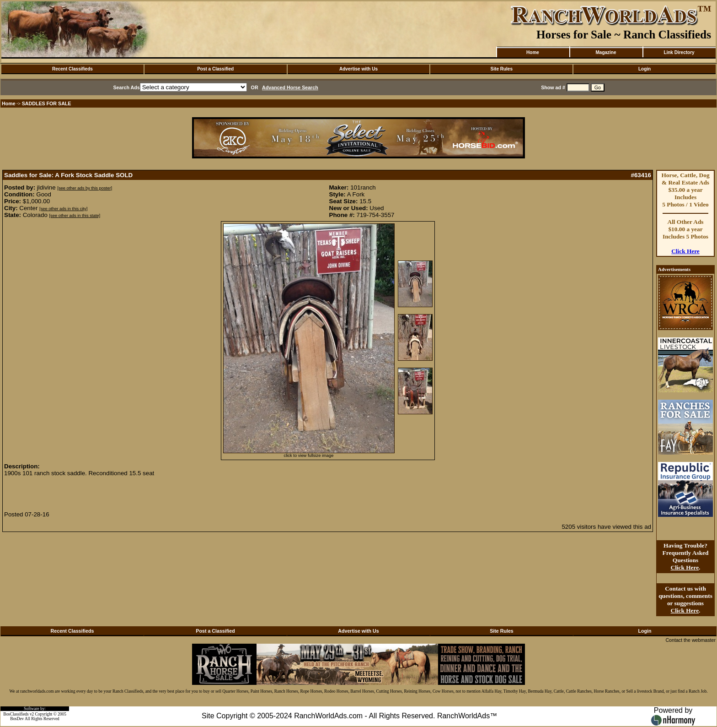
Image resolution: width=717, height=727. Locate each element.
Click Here (685, 251)
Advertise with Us (358, 68)
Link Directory (678, 52)
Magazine (605, 52)
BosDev (17, 718)
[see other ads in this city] (63, 208)
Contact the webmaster (690, 640)
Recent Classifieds (72, 68)
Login (644, 68)
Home (532, 52)
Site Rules (502, 68)
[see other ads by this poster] (84, 188)
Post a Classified (215, 68)
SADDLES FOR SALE (46, 103)
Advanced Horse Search (290, 87)
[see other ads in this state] (74, 215)
